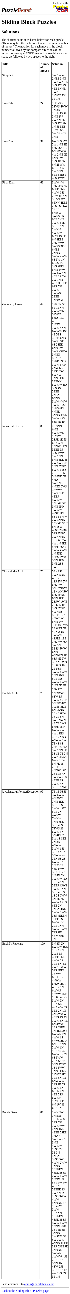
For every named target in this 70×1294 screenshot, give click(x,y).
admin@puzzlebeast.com (39, 1284)
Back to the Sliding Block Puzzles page (25, 1290)
